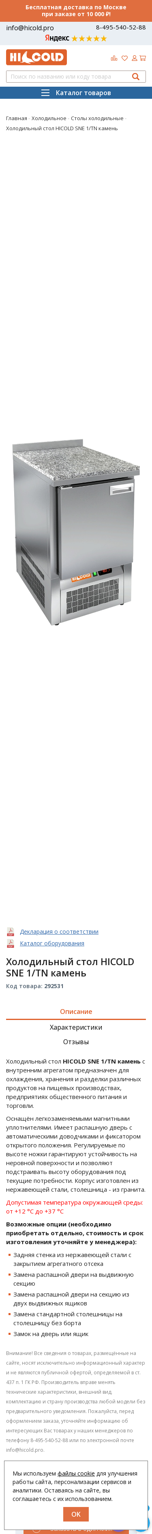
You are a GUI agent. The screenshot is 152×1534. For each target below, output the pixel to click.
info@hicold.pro (30, 27)
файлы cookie (76, 1473)
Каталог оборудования (52, 943)
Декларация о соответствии (59, 931)
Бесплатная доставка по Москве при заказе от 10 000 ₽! (76, 10)
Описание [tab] (76, 1011)
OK (76, 1514)
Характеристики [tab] (76, 1027)
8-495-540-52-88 (121, 27)
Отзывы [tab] (76, 1042)
